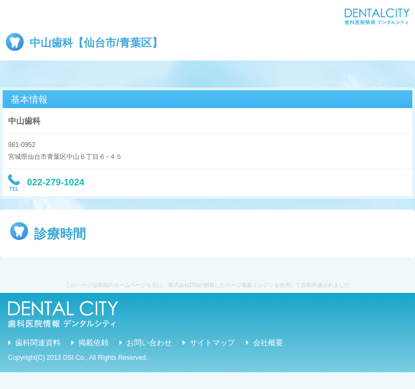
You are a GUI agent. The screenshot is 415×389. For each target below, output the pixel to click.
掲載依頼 (93, 342)
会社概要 (268, 342)
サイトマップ (212, 342)
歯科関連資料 (38, 342)
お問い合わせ (149, 342)
